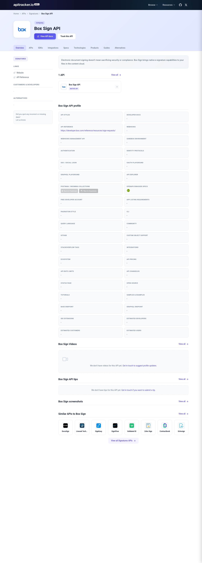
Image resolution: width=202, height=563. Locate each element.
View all (116, 75)
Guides (107, 48)
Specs (66, 48)
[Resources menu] (169, 5)
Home (16, 14)
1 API (61, 74)
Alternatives (120, 48)
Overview (20, 48)
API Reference (21, 77)
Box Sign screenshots (70, 401)
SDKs (40, 48)
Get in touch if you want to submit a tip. (138, 390)
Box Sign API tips (68, 379)
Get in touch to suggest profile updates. (140, 366)
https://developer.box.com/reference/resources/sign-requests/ (88, 130)
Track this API (66, 36)
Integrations (53, 48)
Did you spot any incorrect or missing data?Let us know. (31, 117)
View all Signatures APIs (123, 440)
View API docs (45, 36)
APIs (24, 14)
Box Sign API (47, 14)
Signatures (33, 14)
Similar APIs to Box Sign (72, 413)
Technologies (80, 48)
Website (18, 73)
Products (95, 48)
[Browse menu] (153, 5)
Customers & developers (26, 85)
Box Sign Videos (67, 344)
